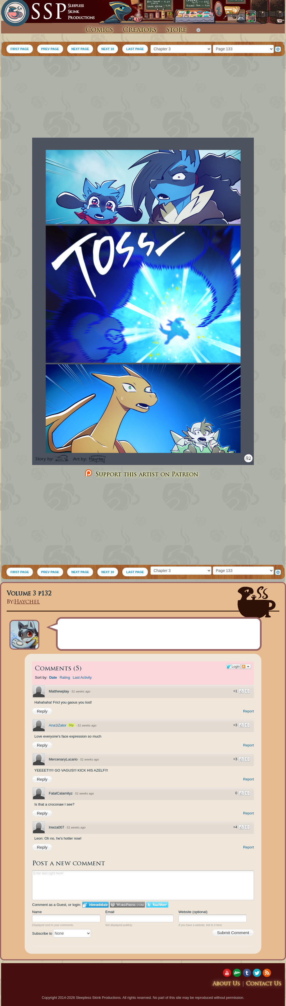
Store (176, 30)
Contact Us (264, 984)
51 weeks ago (81, 691)
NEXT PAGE (80, 49)
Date (53, 677)
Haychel (27, 602)
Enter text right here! (143, 885)
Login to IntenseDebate (95, 905)
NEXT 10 (107, 49)
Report (248, 711)
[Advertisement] (143, 97)
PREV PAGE (50, 49)
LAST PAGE (135, 49)
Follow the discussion (246, 666)
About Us (226, 984)
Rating (65, 677)
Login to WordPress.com (127, 905)
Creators (140, 30)
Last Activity (82, 677)
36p (71, 725)
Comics (99, 30)
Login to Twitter (157, 905)
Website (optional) (193, 912)
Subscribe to (61, 933)
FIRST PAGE (20, 49)
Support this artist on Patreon (141, 473)
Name (37, 912)
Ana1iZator (58, 725)
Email (109, 912)
